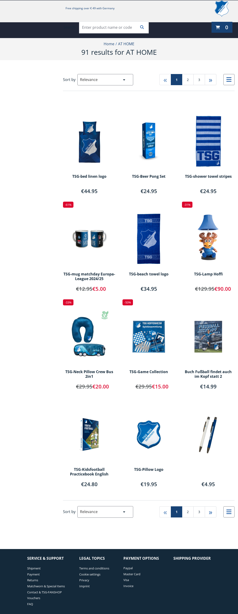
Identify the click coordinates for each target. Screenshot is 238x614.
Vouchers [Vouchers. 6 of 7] (33, 598)
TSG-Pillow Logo (148, 469)
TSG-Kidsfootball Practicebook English (89, 472)
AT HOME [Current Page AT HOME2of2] (126, 43)
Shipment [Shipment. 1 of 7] (34, 568)
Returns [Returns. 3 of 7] (32, 580)
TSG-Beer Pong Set (148, 176)
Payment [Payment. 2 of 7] (33, 574)
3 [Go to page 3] (199, 80)
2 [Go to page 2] (188, 80)
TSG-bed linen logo (89, 176)
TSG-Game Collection (148, 372)
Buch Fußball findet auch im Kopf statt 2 (208, 374)
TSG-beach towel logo (149, 274)
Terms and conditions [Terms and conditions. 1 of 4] (94, 568)
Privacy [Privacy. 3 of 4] (84, 580)
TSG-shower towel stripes (208, 176)
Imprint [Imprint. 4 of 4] (84, 586)
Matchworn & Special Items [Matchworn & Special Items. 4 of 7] (46, 586)
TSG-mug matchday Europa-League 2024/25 (89, 276)
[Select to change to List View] (229, 79)
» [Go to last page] (210, 79)
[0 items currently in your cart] (222, 27)
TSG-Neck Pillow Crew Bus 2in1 (89, 374)
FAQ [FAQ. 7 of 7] (30, 604)
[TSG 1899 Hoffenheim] (225, 8)
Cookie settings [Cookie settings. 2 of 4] (89, 574)
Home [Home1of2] (109, 43)
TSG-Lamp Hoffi (208, 274)
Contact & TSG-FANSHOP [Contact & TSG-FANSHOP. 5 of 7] (44, 592)
